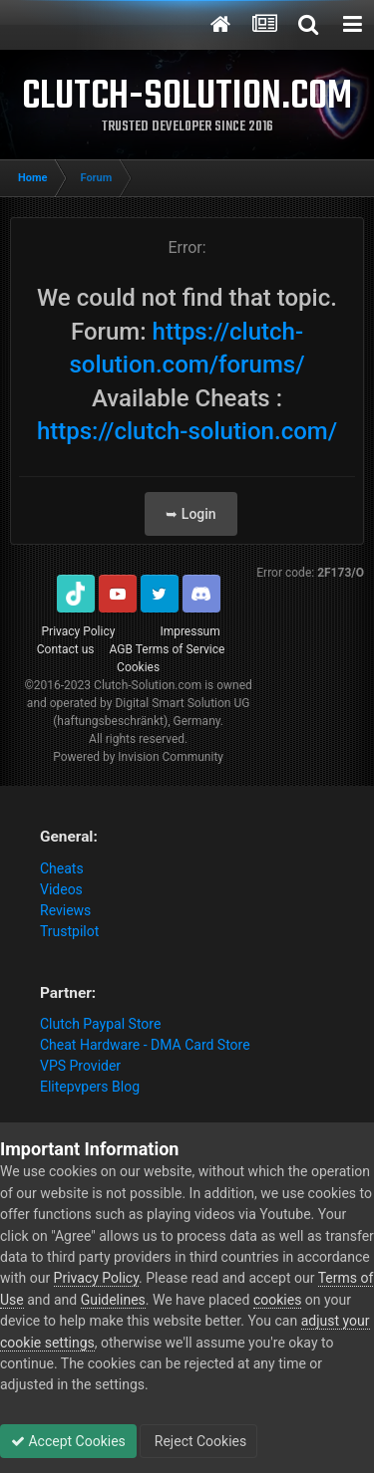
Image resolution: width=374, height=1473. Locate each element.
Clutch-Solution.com (147, 685)
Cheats (62, 868)
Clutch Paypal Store (100, 1024)
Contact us (66, 649)
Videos (61, 889)
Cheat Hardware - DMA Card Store (145, 1045)
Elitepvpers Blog (90, 1087)
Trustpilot (69, 931)
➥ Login (190, 514)
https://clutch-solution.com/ (187, 431)
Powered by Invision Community (138, 757)
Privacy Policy (79, 631)
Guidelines (113, 1300)
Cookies (138, 667)
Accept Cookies (68, 1441)
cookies (277, 1300)
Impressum (189, 631)
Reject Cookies (198, 1441)
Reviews (65, 910)
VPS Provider (80, 1066)
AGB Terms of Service (167, 649)
